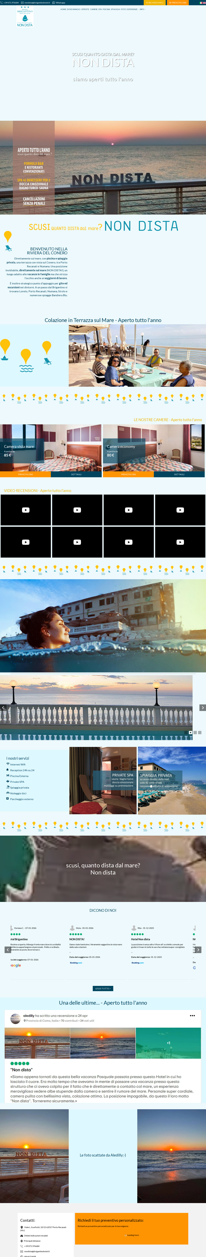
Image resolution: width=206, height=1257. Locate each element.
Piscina (106, 9)
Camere (94, 9)
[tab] (186, 732)
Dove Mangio (73, 9)
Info (142, 9)
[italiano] (200, 3)
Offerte (85, 9)
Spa (100, 9)
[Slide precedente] (3, 707)
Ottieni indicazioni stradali (34, 1235)
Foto (123, 9)
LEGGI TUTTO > (103, 988)
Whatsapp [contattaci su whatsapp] (58, 2)
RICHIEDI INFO (154, 2)
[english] (204, 3)
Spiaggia (115, 9)
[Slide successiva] (202, 707)
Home (63, 9)
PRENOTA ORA (177, 2)
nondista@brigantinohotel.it (35, 2)
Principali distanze (30, 1241)
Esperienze (133, 9)
